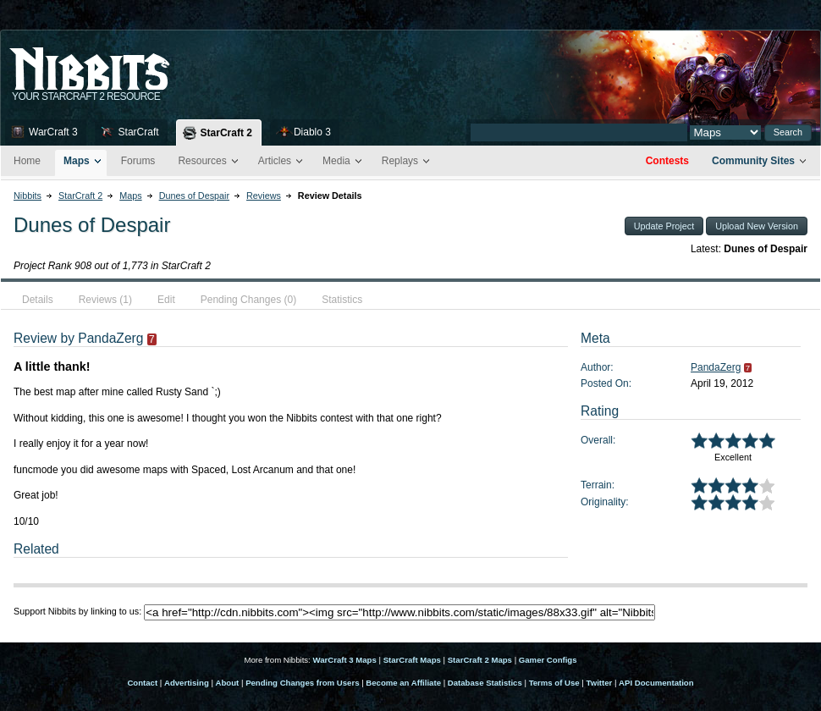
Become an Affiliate (403, 682)
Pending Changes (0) (248, 300)
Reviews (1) (105, 300)
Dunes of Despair (194, 195)
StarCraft (138, 132)
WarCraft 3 (53, 132)
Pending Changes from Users (302, 682)
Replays (400, 161)
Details (37, 300)
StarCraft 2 (226, 133)
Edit (166, 300)
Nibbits (27, 195)
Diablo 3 (312, 132)
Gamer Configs (548, 659)
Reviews (263, 195)
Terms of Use (554, 682)
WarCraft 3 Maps (344, 659)
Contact (142, 682)
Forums (138, 161)
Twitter (600, 682)
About (228, 682)
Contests (667, 161)
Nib (132, 61)
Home (27, 161)
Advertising (186, 682)
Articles (274, 161)
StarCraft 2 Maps (480, 659)
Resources (202, 161)
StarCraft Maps (412, 659)
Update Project (664, 226)
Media (336, 161)
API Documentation (656, 682)
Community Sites (753, 161)
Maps (76, 161)
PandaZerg (716, 367)
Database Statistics (485, 682)
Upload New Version (756, 226)
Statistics (342, 300)
